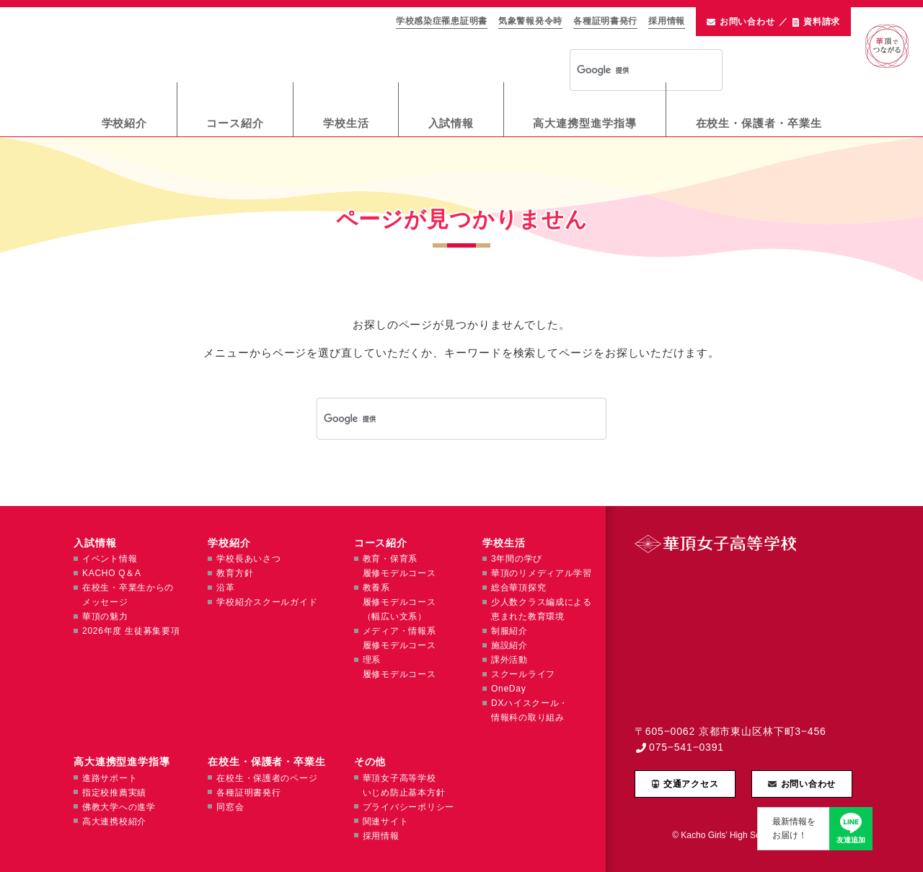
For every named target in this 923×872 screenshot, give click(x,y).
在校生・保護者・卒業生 (759, 123)
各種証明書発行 (605, 21)
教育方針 (234, 573)
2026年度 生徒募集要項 (131, 631)
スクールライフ (523, 674)
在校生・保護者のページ (266, 778)
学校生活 (346, 123)
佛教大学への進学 (119, 807)
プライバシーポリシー (408, 807)
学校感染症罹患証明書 (441, 21)
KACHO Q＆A (111, 573)
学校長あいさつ (248, 559)
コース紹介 (235, 123)
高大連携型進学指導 (584, 123)
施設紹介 (509, 645)
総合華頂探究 (518, 588)
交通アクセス (690, 784)
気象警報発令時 (530, 21)
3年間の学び (516, 559)
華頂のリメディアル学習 (541, 573)
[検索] (627, 70)
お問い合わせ (808, 784)
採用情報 (666, 21)
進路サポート (109, 778)
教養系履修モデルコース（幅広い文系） (399, 602)
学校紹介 (125, 123)
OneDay (508, 689)
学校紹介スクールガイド (266, 602)
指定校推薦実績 (114, 793)
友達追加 (850, 840)
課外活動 (509, 660)
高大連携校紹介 (114, 821)
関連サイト (386, 821)
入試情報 (451, 123)
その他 (370, 761)
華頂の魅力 (105, 616)
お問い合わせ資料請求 (773, 22)
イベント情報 (109, 559)
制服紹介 (509, 631)
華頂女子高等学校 (210, 44)
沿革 (225, 588)
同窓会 (230, 807)
